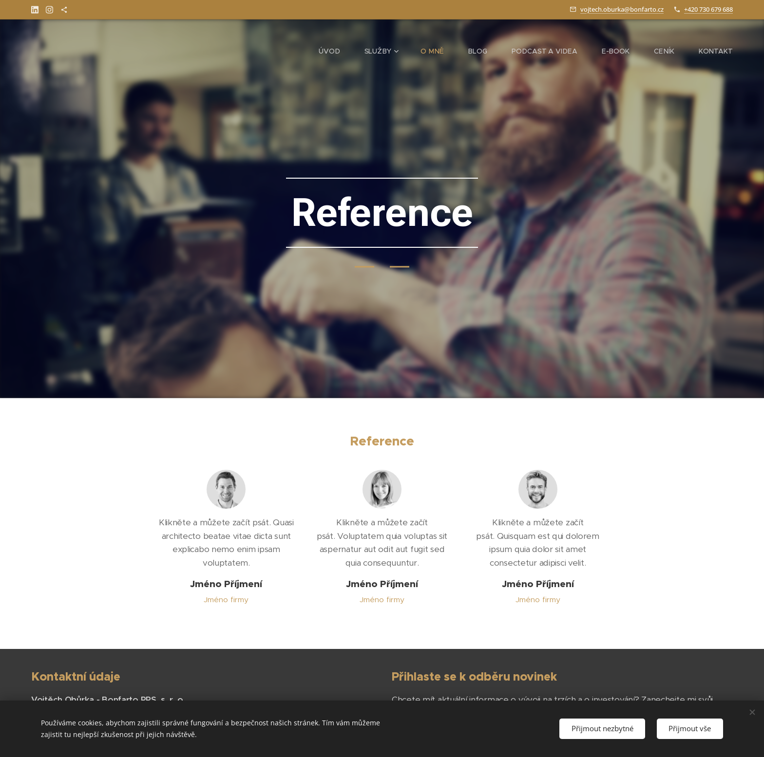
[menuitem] (352, 51)
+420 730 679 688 (708, 9)
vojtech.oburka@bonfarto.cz (622, 9)
